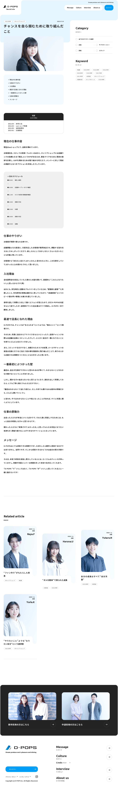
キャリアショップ (20, 21)
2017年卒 (99, 73)
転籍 (79, 70)
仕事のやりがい (15, 83)
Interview (87, 7)
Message (70, 7)
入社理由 (13, 86)
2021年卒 (106, 70)
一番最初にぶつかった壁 (18, 93)
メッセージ (13, 99)
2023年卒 (87, 70)
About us (96, 7)
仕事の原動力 (14, 96)
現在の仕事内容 (15, 80)
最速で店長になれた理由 (18, 89)
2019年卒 (89, 73)
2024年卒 (101, 79)
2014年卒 (80, 76)
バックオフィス (91, 79)
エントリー (109, 7)
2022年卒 (8, 21)
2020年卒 (80, 73)
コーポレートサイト (24, 777)
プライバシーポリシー (11, 777)
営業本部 (80, 79)
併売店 (89, 76)
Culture (78, 7)
